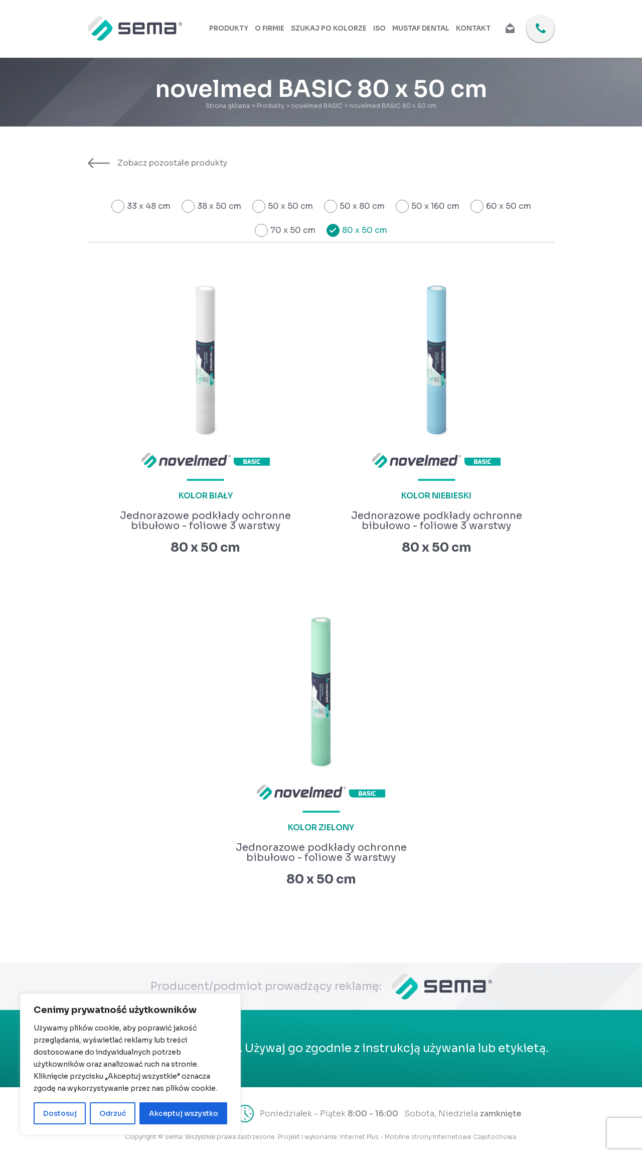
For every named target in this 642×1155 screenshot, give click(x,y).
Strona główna (228, 105)
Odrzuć (112, 1113)
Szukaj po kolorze (332, 29)
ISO (382, 29)
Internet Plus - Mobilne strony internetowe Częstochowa (428, 1136)
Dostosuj (60, 1113)
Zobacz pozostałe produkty (157, 163)
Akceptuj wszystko (183, 1113)
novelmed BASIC (317, 105)
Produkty (234, 29)
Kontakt (473, 29)
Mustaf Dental (423, 29)
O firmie (274, 29)
